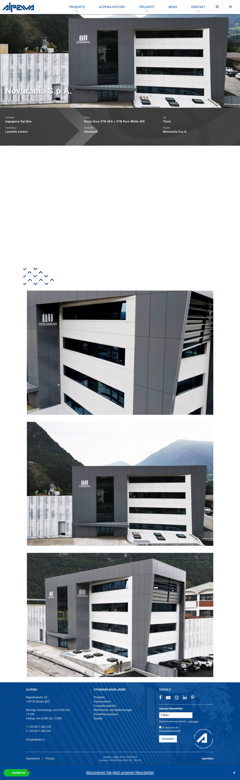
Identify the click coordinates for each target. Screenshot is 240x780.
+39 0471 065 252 (39, 727)
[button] (17, 772)
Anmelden (168, 738)
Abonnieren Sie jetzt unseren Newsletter (120, 772)
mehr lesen (193, 721)
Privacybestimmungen (170, 731)
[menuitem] (77, 7)
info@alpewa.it (35, 739)
